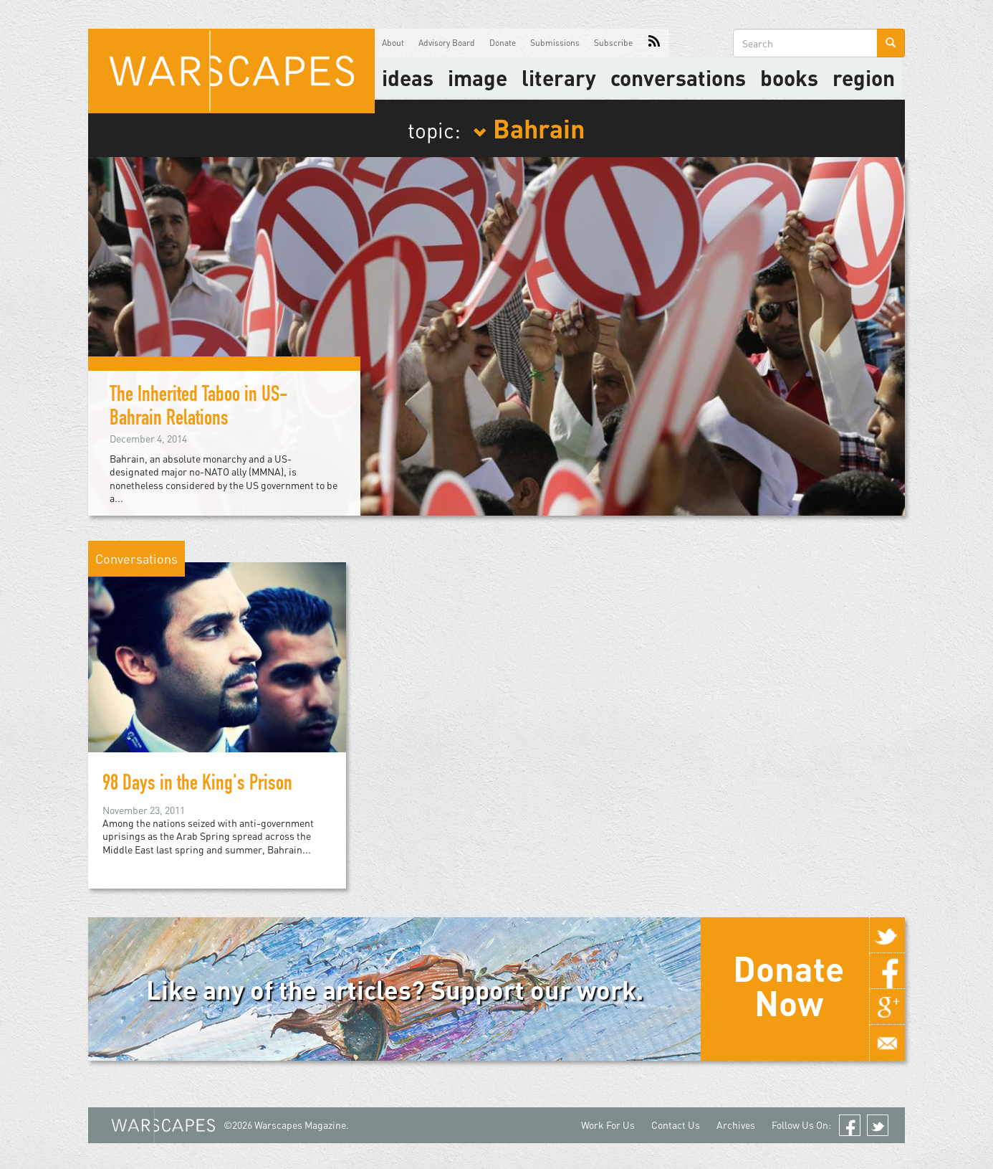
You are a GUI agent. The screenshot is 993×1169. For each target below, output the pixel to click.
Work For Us (608, 1125)
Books (789, 77)
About (393, 42)
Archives (735, 1125)
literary (559, 77)
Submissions (555, 42)
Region (864, 77)
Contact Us (675, 1125)
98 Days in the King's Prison (197, 785)
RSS (654, 43)
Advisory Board (446, 42)
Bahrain (529, 127)
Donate (502, 42)
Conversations (678, 77)
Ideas (407, 77)
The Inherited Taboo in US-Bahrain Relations (199, 408)
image (477, 77)
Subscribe (613, 42)
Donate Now (788, 985)
